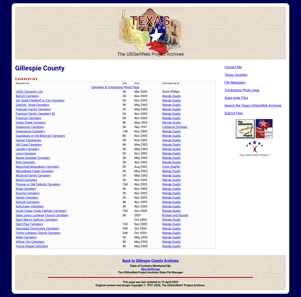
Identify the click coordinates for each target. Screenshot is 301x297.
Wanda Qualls (171, 96)
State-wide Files (236, 98)
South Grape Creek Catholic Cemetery (41, 211)
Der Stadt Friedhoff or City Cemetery (40, 100)
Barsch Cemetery (27, 96)
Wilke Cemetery (26, 237)
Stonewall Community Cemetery (37, 228)
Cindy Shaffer (171, 167)
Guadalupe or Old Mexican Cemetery (40, 136)
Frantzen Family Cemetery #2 (35, 114)
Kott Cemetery (25, 162)
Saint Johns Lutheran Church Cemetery (42, 215)
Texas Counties (235, 75)
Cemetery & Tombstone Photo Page (115, 87)
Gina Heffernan (150, 269)
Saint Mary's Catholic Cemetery (37, 220)
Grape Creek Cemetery (31, 122)
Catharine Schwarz (175, 127)
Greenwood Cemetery (30, 131)
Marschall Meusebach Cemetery (37, 167)
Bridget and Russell (175, 215)
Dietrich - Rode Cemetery (32, 105)
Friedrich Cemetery (28, 118)
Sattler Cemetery (27, 197)
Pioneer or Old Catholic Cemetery (38, 184)
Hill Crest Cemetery (29, 144)
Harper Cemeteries (28, 140)
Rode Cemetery (26, 189)
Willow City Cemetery (30, 242)
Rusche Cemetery (28, 193)
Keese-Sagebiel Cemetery (33, 158)
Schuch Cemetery (28, 202)
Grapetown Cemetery (30, 127)
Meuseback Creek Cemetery (35, 171)
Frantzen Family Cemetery (33, 109)
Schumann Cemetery (30, 206)
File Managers (235, 82)
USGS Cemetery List (29, 91)
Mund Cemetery (26, 180)
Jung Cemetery (26, 153)
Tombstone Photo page (242, 90)
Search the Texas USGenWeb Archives (252, 106)
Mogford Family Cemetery (33, 175)
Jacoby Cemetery (27, 149)
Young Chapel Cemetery (32, 246)
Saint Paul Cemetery (29, 224)
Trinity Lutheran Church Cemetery (38, 233)
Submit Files (233, 113)
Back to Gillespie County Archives (150, 261)
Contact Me (233, 67)
